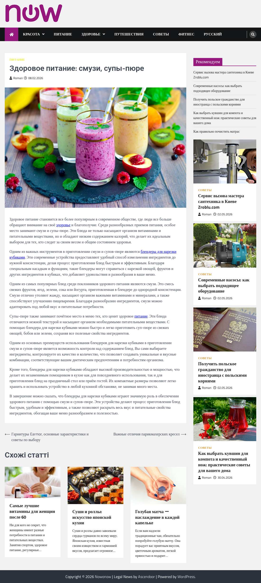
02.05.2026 (222, 214)
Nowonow (103, 576)
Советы (161, 34)
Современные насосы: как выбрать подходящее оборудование (217, 88)
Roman (16, 78)
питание (141, 316)
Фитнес (186, 34)
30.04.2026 (222, 477)
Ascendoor (146, 576)
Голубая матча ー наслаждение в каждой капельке (157, 517)
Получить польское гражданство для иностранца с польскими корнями (219, 102)
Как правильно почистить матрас (216, 131)
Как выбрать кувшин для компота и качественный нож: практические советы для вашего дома (224, 117)
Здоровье (91, 34)
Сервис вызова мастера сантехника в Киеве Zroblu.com (221, 201)
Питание (63, 34)
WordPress (186, 576)
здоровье (63, 225)
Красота (31, 34)
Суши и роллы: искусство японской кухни (91, 517)
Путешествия (129, 34)
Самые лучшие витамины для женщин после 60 (32, 511)
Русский (213, 34)
